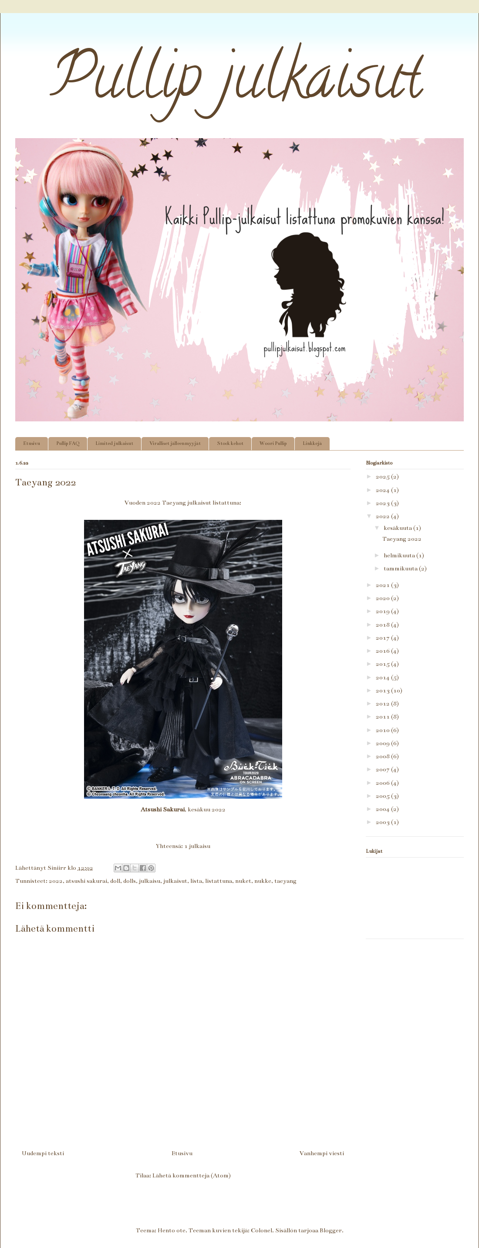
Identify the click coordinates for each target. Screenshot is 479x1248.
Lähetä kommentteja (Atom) (191, 1175)
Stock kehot (230, 443)
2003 (383, 822)
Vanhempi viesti (322, 1153)
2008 (383, 756)
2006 (383, 783)
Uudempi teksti (43, 1153)
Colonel (261, 1230)
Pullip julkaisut (218, 83)
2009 (383, 743)
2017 (383, 637)
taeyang (285, 881)
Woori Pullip (273, 443)
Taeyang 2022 (402, 539)
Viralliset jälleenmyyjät (175, 443)
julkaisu (149, 881)
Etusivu (31, 443)
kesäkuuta (398, 528)
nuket (243, 881)
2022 (56, 881)
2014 (383, 677)
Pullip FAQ (67, 443)
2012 (383, 703)
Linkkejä (312, 443)
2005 (383, 796)
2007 (383, 769)
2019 (383, 611)
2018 (383, 624)
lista (196, 881)
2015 (383, 664)
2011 (383, 716)
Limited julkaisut (114, 443)
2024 (383, 490)
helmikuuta (400, 555)
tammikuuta (401, 568)
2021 (383, 585)
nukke (262, 881)
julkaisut (175, 881)
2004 (383, 809)
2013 (383, 690)
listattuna (218, 881)
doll (115, 881)
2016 (383, 651)
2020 (383, 598)
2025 (383, 476)
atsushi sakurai (86, 881)
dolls (129, 881)
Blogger (331, 1230)
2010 (383, 730)
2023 (383, 503)
